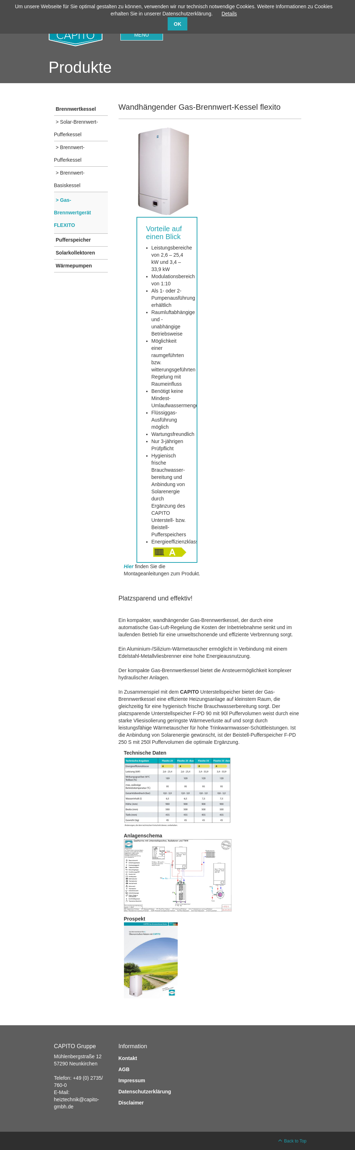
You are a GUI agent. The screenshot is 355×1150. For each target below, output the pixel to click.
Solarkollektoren (75, 253)
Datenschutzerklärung (145, 1091)
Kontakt (128, 1058)
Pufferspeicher (73, 240)
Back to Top (295, 1141)
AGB (124, 1069)
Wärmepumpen (74, 266)
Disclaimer (131, 1103)
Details (229, 13)
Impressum (132, 1080)
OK (177, 24)
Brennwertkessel (76, 109)
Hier (129, 566)
